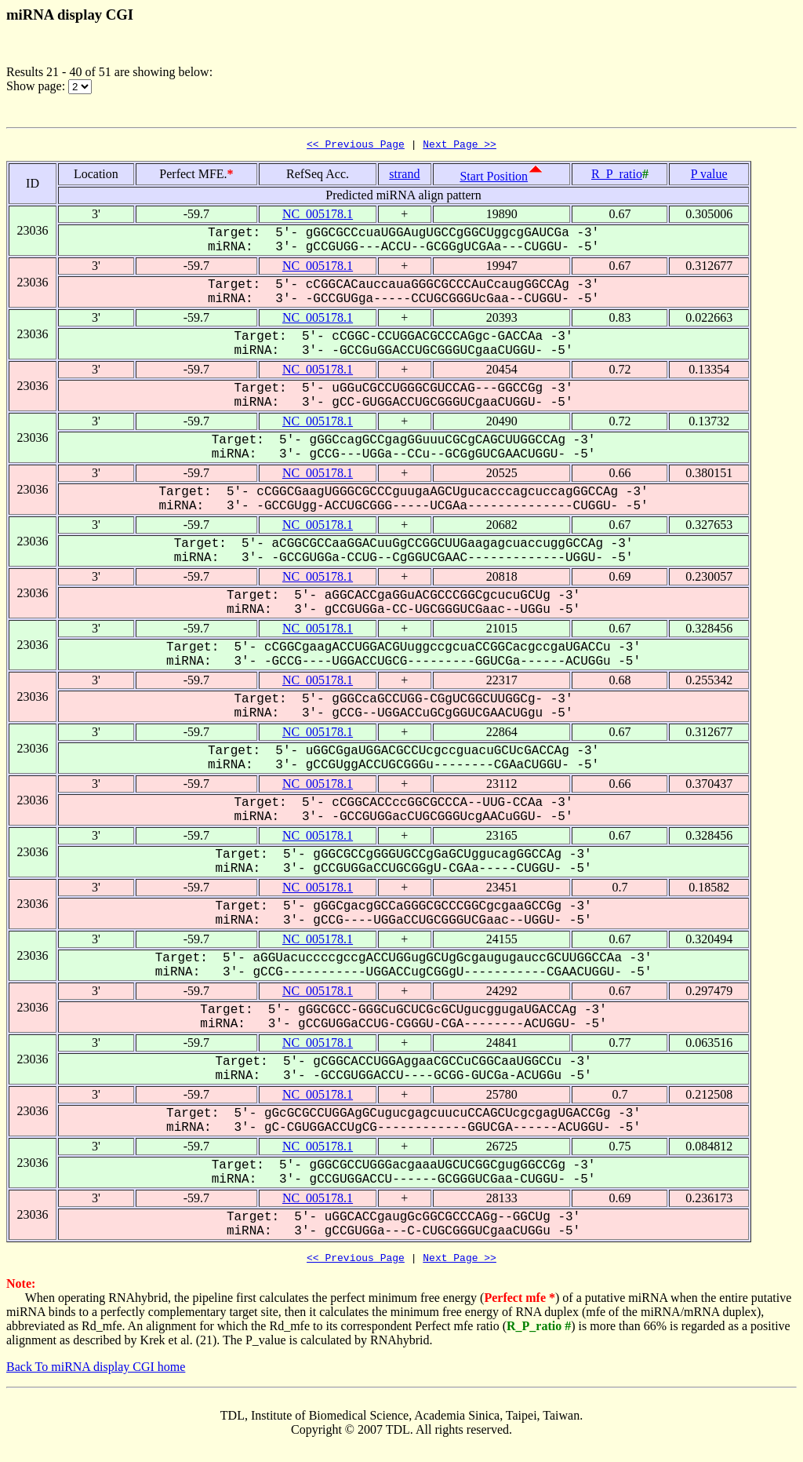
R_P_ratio (616, 176)
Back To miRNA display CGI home (95, 1371)
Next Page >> (459, 146)
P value (709, 176)
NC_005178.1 (317, 216)
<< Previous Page (356, 146)
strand (404, 176)
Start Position (494, 178)
